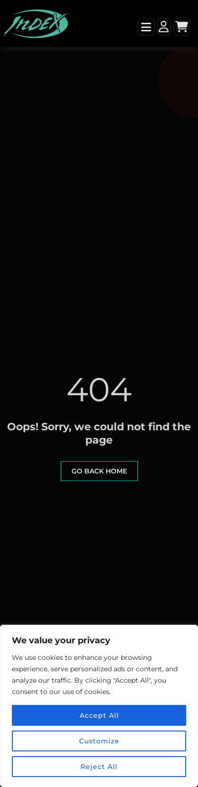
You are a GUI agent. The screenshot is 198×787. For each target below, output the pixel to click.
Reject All (99, 766)
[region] (99, 706)
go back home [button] (99, 471)
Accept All (99, 715)
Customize (99, 741)
